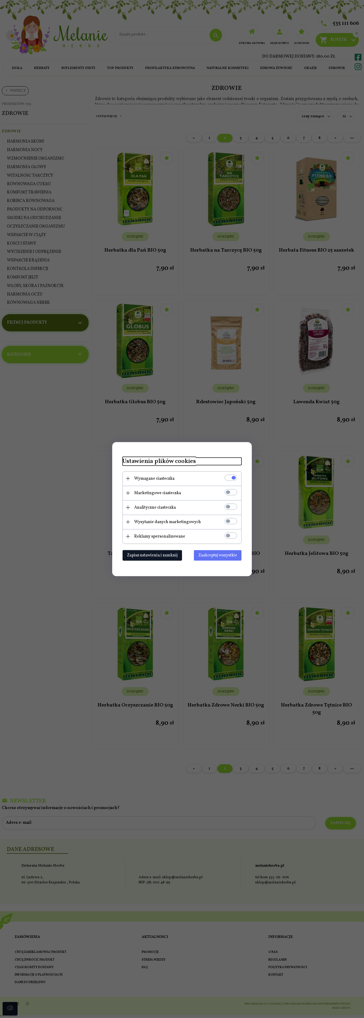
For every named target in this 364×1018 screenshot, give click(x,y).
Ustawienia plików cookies (159, 461)
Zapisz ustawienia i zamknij (152, 555)
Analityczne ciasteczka (155, 507)
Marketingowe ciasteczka (157, 493)
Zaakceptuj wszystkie (217, 555)
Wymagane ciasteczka (154, 478)
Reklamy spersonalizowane (159, 536)
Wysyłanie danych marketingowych (167, 522)
